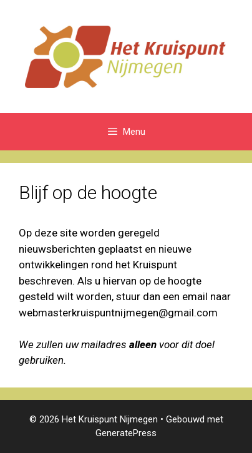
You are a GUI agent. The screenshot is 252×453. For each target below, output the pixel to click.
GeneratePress (126, 433)
